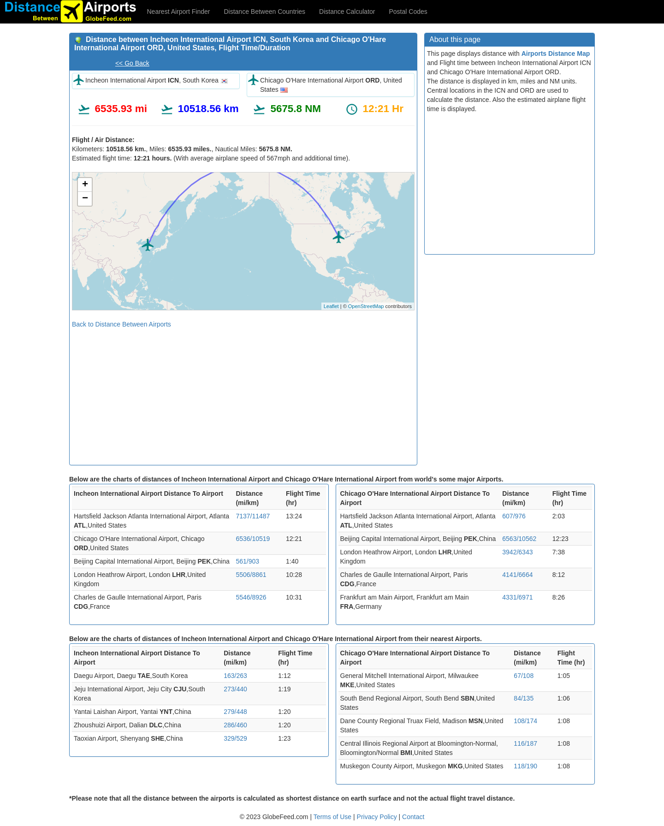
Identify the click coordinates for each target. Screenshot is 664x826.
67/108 (524, 675)
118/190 (525, 766)
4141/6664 (517, 574)
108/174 (525, 721)
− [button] (85, 199)
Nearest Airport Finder (178, 11)
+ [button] (85, 185)
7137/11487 (253, 516)
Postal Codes (408, 11)
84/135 (524, 698)
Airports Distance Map (556, 53)
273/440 (235, 689)
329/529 (235, 738)
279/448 (235, 711)
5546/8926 (251, 597)
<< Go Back (132, 63)
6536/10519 (253, 538)
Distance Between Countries (264, 11)
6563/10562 (519, 538)
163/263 (235, 675)
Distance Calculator (347, 11)
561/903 (247, 561)
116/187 (525, 743)
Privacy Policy (378, 816)
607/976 (514, 516)
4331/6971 (517, 597)
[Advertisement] (243, 393)
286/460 (235, 725)
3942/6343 (517, 552)
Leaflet (331, 306)
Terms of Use (333, 816)
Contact (413, 816)
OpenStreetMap (366, 306)
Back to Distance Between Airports (121, 324)
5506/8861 (251, 574)
